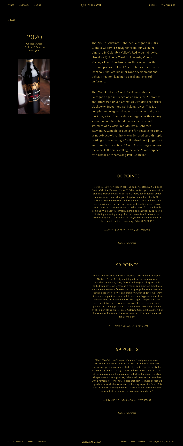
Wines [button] (11, 5)
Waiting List (168, 5)
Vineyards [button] (24, 5)
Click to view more (127, 242)
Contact (18, 441)
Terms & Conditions (137, 441)
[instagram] (8, 441)
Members (152, 5)
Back (13, 20)
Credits (30, 441)
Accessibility (40, 441)
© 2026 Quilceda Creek (162, 441)
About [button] (37, 5)
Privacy (123, 441)
